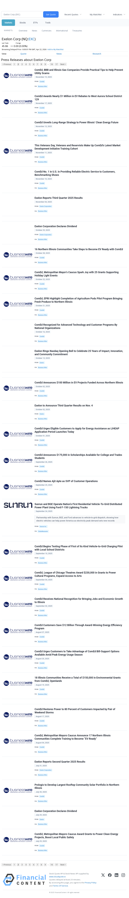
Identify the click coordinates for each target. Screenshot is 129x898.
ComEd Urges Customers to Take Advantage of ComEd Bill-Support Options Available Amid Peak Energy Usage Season (77, 653)
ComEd (42, 81)
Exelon (42, 362)
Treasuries (77, 30)
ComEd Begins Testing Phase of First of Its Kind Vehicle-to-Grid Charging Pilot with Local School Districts (79, 548)
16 (52, 64)
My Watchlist (96, 14)
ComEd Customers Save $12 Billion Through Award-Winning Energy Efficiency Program (78, 627)
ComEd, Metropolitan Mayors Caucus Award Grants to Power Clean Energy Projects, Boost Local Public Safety (76, 836)
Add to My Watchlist (55, 49)
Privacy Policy (90, 882)
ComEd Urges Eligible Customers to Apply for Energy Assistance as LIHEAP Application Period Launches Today (77, 430)
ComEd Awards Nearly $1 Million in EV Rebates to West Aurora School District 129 (78, 98)
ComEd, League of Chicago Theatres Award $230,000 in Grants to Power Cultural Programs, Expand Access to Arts (75, 574)
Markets (8, 22)
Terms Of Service (60, 885)
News (34, 30)
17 (57, 64)
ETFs (35, 22)
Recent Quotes (71, 14)
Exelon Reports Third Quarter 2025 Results (59, 197)
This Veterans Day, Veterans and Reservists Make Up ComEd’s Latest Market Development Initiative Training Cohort (77, 147)
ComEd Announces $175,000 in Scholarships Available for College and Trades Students (78, 456)
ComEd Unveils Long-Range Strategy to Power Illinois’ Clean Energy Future (76, 122)
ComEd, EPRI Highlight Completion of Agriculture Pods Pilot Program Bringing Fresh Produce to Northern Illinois (78, 300)
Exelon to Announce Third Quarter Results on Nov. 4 (64, 405)
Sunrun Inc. (43, 526)
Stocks (23, 22)
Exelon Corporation (45, 206)
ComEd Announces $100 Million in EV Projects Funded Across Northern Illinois (79, 382)
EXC (32, 39)
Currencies (46, 30)
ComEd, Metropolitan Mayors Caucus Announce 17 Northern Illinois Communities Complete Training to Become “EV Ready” (73, 737)
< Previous (7, 64)
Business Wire (42, 86)
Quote (23, 53)
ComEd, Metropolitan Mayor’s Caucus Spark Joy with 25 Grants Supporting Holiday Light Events (77, 274)
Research (97, 53)
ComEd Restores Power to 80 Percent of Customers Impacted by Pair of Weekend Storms (75, 711)
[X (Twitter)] (103, 879)
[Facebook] (110, 879)
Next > (63, 64)
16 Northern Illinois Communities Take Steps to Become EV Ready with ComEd (79, 249)
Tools (47, 22)
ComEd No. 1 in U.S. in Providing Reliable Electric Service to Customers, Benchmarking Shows (75, 173)
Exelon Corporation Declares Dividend (56, 226)
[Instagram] (123, 879)
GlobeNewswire (43, 531)
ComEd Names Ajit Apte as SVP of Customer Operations (66, 481)
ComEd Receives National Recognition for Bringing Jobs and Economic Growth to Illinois (79, 600)
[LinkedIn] (116, 879)
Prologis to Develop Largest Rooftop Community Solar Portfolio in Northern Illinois (77, 786)
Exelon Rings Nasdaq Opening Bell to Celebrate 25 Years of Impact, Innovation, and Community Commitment (79, 353)
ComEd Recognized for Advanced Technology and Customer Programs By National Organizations (76, 326)
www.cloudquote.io (57, 876)
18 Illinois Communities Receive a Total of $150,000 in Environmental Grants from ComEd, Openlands (78, 679)
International (62, 30)
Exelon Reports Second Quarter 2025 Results (60, 761)
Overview (23, 30)
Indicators (117, 14)
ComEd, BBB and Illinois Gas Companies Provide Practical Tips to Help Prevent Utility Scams (79, 71)
